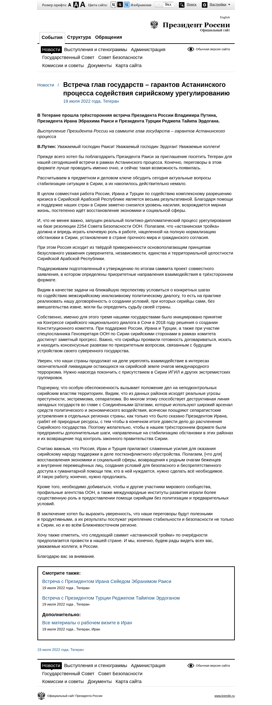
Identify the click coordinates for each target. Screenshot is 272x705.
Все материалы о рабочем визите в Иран (87, 622)
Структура (79, 37)
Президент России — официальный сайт (190, 26)
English (225, 17)
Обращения (108, 37)
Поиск (192, 4)
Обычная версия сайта (213, 49)
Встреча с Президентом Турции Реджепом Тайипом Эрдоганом (111, 598)
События (52, 37)
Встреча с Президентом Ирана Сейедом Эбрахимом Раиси (106, 581)
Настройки (218, 4)
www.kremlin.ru (225, 696)
